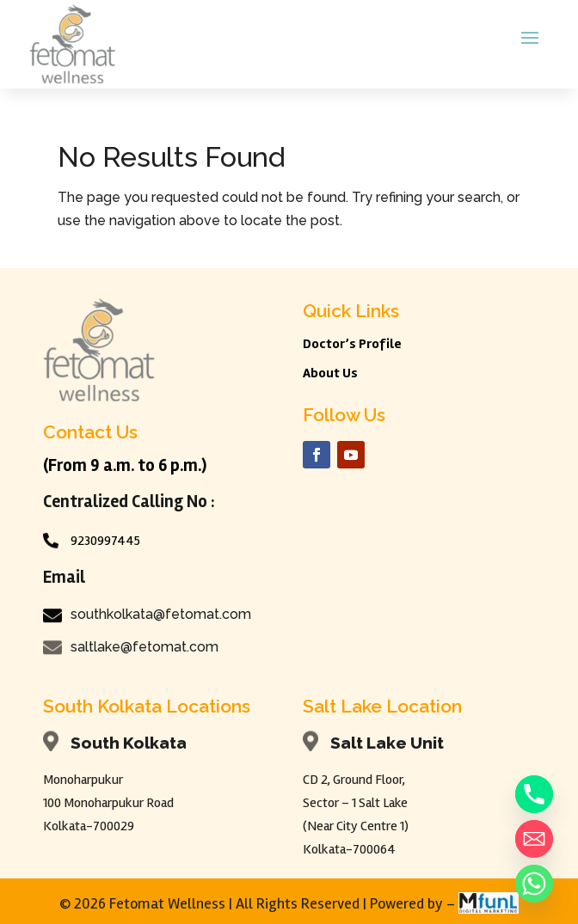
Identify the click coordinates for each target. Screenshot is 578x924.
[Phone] (534, 794)
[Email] (534, 839)
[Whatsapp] (534, 884)
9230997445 (105, 540)
